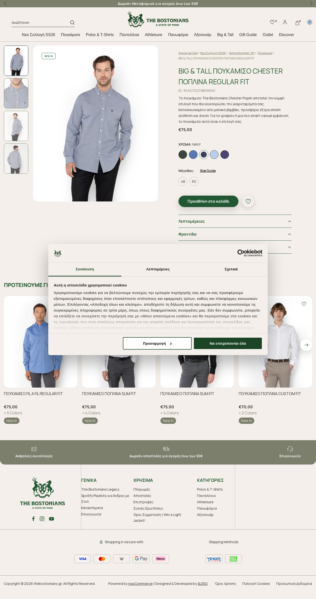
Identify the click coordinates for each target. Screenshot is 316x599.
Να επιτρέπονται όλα (228, 343)
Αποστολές (142, 504)
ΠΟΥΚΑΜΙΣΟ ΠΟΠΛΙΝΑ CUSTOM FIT (270, 402)
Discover (286, 35)
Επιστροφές (143, 510)
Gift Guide (248, 35)
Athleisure (153, 35)
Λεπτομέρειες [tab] (158, 269)
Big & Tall (225, 35)
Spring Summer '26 (247, 53)
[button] (311, 3)
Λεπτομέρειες (197, 230)
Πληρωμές (141, 498)
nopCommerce (140, 592)
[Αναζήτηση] (41, 23)
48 (189, 190)
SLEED (203, 592)
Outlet (268, 35)
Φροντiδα (193, 243)
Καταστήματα (92, 516)
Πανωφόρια (178, 35)
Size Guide (213, 179)
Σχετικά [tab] (231, 269)
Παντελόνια (129, 35)
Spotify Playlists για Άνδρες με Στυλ (105, 507)
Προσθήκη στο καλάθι (214, 210)
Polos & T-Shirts (100, 35)
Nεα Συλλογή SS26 (38, 35)
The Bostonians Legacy (100, 498)
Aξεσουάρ (202, 35)
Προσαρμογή (157, 343)
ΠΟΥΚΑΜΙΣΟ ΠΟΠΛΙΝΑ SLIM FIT (109, 402)
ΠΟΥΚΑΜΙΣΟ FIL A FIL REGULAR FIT (33, 402)
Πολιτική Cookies (256, 592)
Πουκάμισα (70, 35)
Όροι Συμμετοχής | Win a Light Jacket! (157, 526)
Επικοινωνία (91, 523)
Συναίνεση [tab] (85, 269)
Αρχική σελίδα (193, 53)
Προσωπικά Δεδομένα (294, 592)
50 (200, 190)
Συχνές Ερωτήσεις (148, 517)
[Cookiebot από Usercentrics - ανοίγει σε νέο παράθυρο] (241, 253)
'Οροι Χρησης (225, 592)
